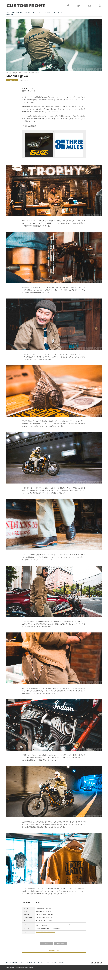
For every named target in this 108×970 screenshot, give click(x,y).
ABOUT (62, 962)
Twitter (46, 943)
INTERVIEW (37, 13)
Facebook (60, 943)
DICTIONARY (57, 13)
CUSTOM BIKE (17, 13)
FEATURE (9, 14)
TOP (7, 13)
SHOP (28, 13)
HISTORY (47, 13)
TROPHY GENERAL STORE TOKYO (45, 932)
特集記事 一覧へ (54, 950)
